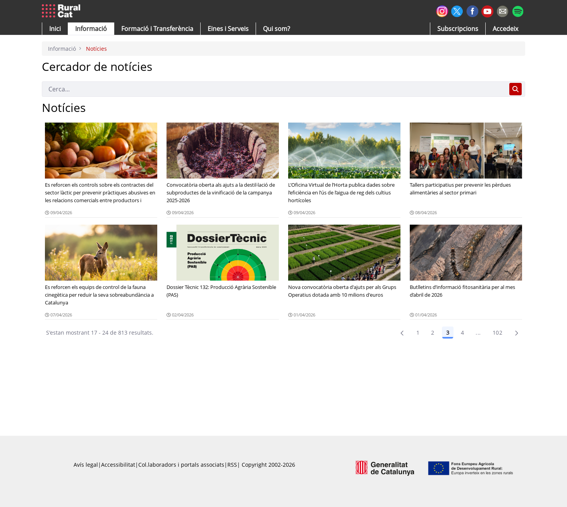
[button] (55, 28)
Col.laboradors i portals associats (181, 464)
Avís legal (86, 464)
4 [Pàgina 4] (462, 332)
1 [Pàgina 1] (417, 332)
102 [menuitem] (497, 332)
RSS (232, 464)
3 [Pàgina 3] (447, 332)
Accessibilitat (118, 464)
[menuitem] (157, 28)
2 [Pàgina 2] (432, 332)
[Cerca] (274, 89)
